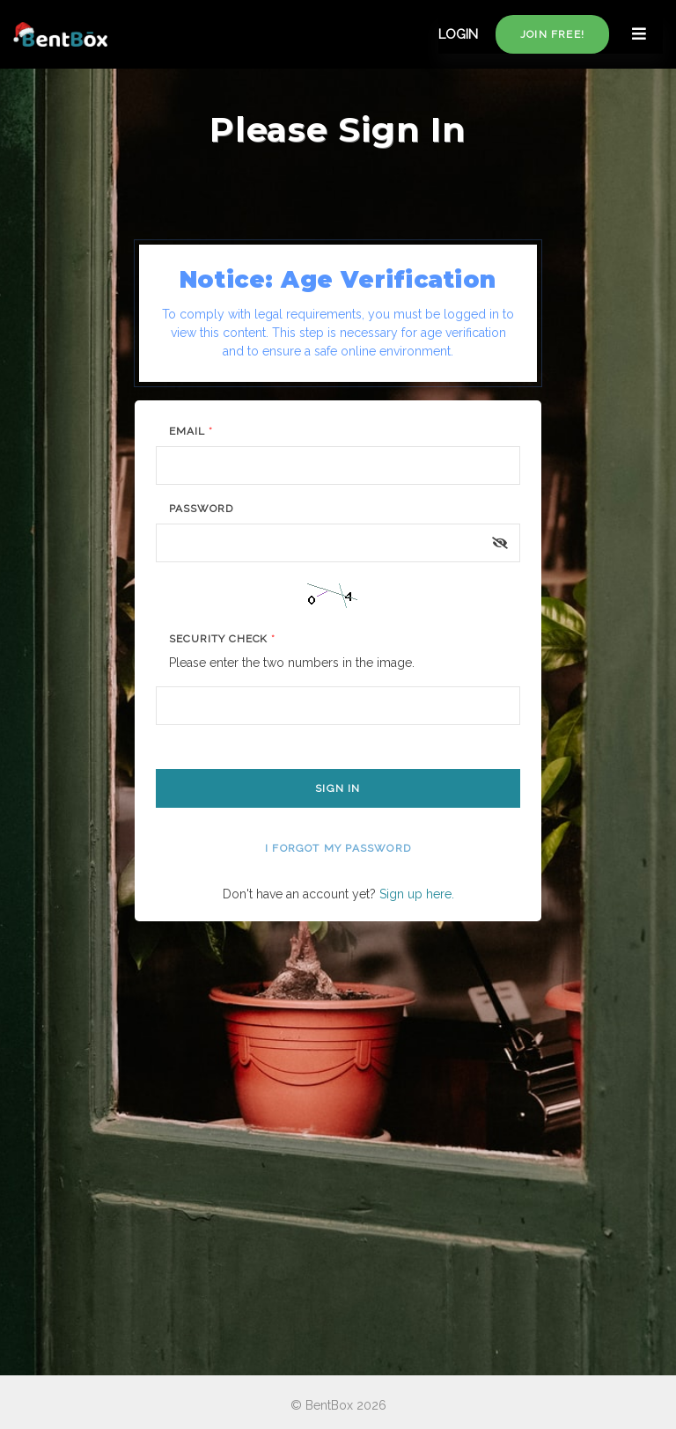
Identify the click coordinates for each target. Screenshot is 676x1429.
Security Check (222, 639)
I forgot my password (338, 848)
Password (201, 508)
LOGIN (458, 34)
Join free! (552, 34)
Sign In (337, 788)
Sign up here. (416, 894)
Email (191, 431)
